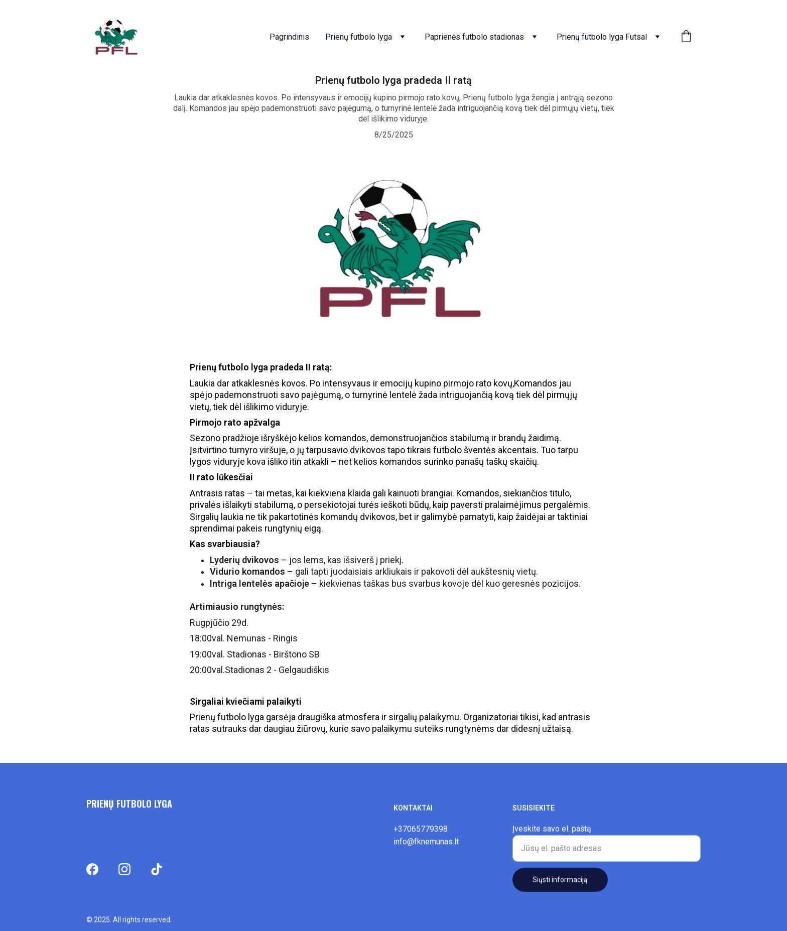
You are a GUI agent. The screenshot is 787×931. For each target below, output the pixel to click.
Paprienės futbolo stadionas (474, 37)
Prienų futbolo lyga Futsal (602, 37)
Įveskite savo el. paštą (551, 831)
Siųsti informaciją (560, 882)
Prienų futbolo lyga (358, 37)
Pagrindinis (289, 37)
